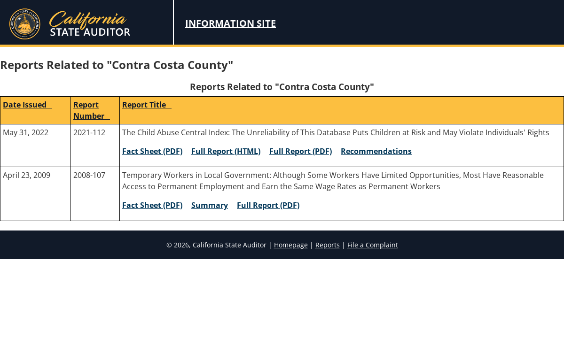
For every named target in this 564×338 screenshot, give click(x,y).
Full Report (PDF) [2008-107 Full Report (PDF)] (268, 205)
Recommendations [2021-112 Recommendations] (376, 151)
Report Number (91, 110)
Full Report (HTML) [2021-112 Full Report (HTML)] (225, 151)
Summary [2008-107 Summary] (209, 205)
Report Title (147, 105)
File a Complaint (372, 244)
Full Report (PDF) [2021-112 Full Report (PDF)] (300, 151)
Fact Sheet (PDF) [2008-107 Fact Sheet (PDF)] (152, 205)
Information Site (230, 23)
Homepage (291, 244)
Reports (327, 244)
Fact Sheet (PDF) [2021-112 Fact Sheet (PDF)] (152, 151)
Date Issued (27, 105)
